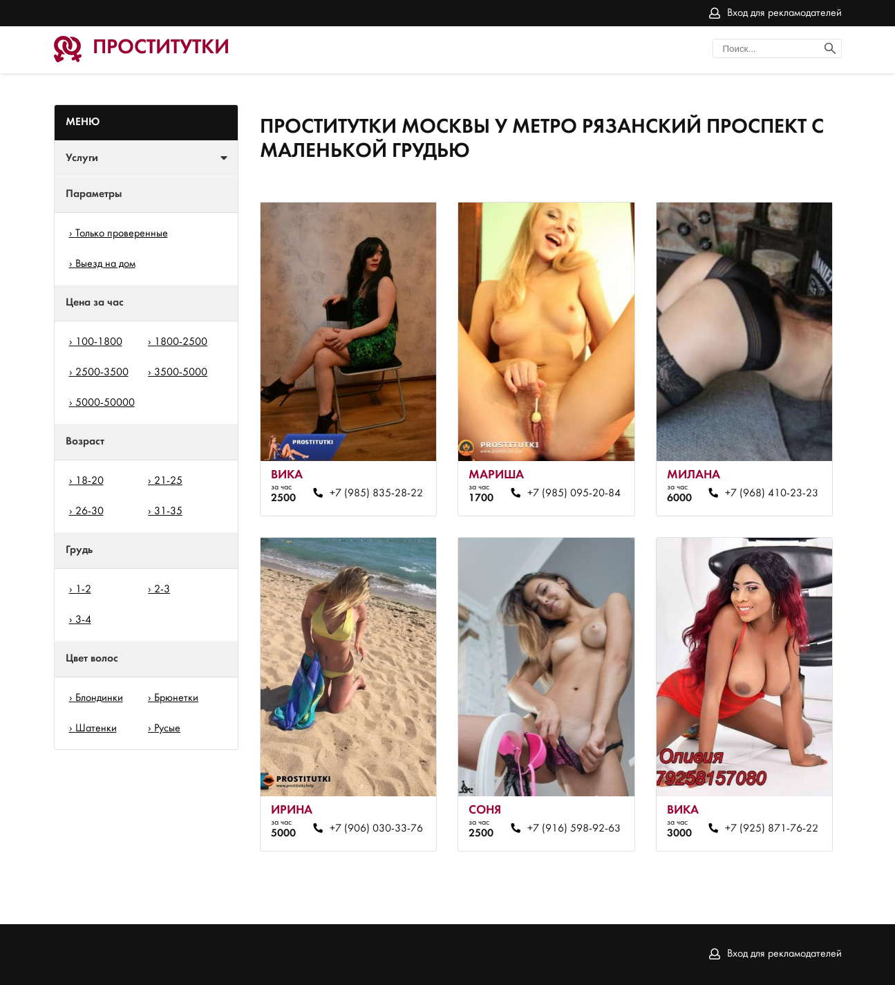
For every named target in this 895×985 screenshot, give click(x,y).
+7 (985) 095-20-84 (574, 493)
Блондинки (99, 698)
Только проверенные (121, 233)
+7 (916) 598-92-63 (574, 828)
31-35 (168, 511)
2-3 (162, 589)
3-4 (83, 620)
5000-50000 (105, 403)
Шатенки (96, 728)
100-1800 (98, 342)
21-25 (168, 481)
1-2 (83, 589)
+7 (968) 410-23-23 (771, 493)
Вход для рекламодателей (784, 13)
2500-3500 (102, 372)
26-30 (89, 511)
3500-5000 (180, 372)
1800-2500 (180, 342)
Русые (167, 728)
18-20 (89, 481)
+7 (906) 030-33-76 (376, 828)
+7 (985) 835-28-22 (376, 493)
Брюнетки (176, 698)
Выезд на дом (105, 264)
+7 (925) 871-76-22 (771, 828)
